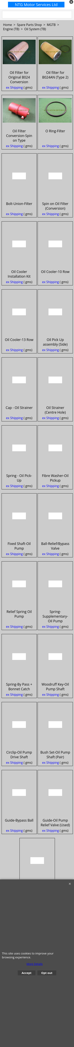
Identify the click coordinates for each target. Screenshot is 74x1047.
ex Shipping (14, 102)
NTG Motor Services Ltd (36, 4)
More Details (34, 964)
